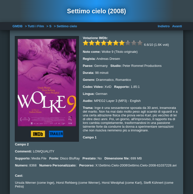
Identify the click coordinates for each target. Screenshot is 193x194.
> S (49, 26)
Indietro (164, 26)
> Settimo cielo (65, 26)
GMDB (18, 26)
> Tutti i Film (34, 26)
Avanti (177, 26)
